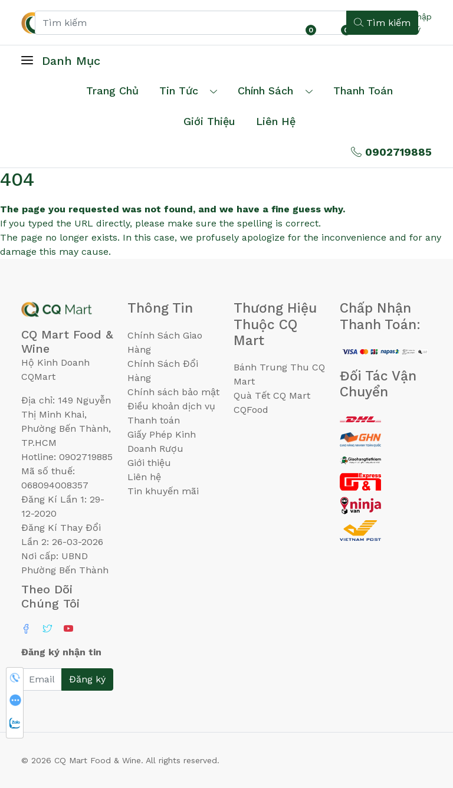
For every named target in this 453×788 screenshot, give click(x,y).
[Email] (41, 679)
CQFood (251, 409)
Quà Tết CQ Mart (272, 395)
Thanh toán (153, 420)
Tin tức (178, 90)
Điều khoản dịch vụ (171, 406)
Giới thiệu (149, 462)
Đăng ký (87, 679)
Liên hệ (276, 121)
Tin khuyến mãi (163, 491)
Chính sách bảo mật (173, 392)
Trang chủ (112, 90)
